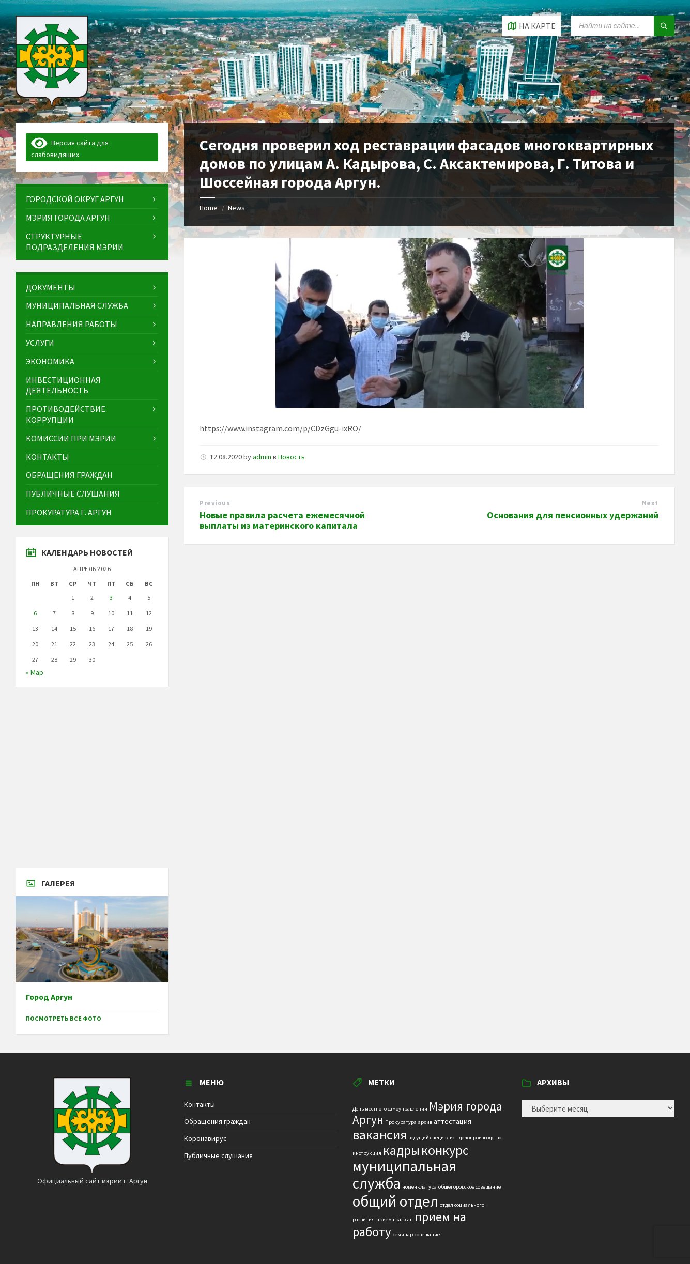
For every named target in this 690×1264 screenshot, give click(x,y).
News (236, 207)
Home (209, 207)
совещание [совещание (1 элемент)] (427, 1234)
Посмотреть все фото (63, 1018)
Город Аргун (49, 997)
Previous (215, 503)
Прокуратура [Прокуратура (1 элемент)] (401, 1122)
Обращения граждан (217, 1121)
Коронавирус (205, 1138)
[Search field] (622, 26)
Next (650, 503)
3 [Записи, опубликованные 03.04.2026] (111, 598)
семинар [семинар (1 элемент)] (403, 1234)
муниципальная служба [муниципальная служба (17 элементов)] (404, 1175)
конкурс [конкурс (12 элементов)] (445, 1150)
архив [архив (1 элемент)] (425, 1122)
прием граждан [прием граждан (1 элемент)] (394, 1219)
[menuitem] (92, 199)
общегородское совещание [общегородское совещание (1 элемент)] (469, 1186)
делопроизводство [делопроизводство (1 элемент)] (480, 1137)
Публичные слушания (218, 1155)
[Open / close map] (531, 26)
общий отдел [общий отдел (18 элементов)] (395, 1201)
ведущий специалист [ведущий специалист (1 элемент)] (432, 1137)
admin (262, 456)
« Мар (34, 672)
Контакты (199, 1104)
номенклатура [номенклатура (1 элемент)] (419, 1186)
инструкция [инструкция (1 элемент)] (366, 1153)
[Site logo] (52, 103)
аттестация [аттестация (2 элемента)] (452, 1121)
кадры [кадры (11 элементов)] (401, 1150)
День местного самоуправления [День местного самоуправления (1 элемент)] (389, 1108)
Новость (291, 456)
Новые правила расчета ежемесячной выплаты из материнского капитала (282, 520)
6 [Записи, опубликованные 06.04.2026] (35, 613)
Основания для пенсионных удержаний (572, 515)
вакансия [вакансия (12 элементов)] (379, 1134)
